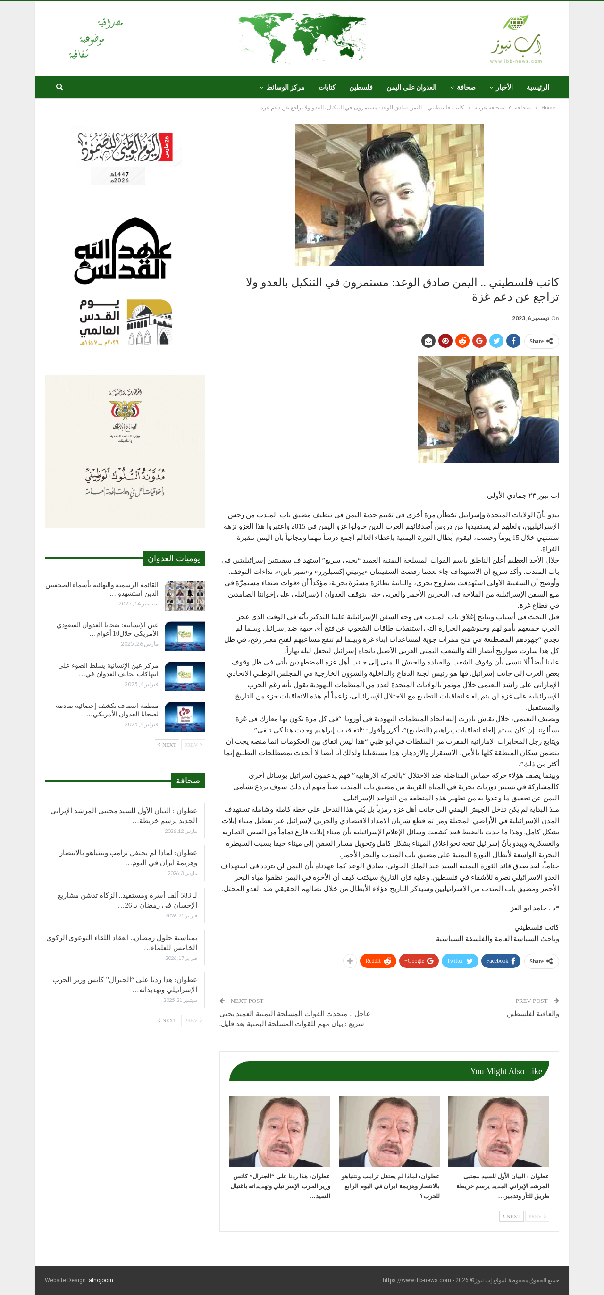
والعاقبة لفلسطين (533, 1014)
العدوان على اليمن (411, 87)
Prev (537, 1216)
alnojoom (101, 1280)
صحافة (466, 87)
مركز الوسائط (285, 87)
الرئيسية (538, 87)
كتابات (327, 87)
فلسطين (361, 87)
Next (511, 1216)
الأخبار (504, 87)
